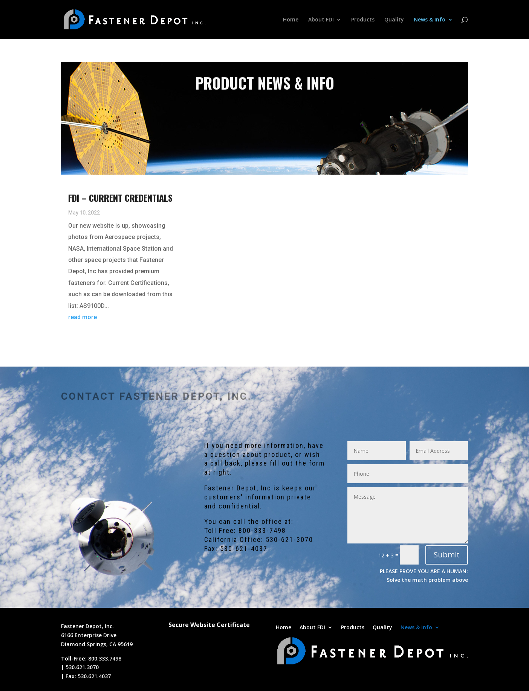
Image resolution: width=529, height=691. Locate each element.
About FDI (321, 20)
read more (82, 317)
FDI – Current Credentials (120, 197)
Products (363, 20)
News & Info (429, 20)
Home (290, 20)
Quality (394, 20)
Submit (447, 554)
